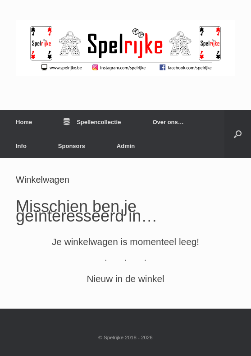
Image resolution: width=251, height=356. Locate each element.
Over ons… (167, 122)
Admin (126, 146)
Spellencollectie (92, 122)
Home (24, 122)
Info (21, 146)
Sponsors (71, 146)
